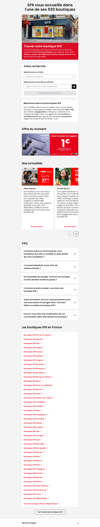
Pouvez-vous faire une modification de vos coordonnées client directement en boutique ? (50, 315)
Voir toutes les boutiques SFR (50, 512)
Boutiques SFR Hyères (33, 423)
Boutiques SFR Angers (33, 347)
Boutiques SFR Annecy (33, 352)
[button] (74, 86)
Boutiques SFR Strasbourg (35, 490)
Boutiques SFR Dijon (32, 410)
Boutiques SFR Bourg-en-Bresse (37, 377)
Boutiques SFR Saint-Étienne (36, 486)
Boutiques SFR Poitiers (33, 473)
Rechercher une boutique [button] (50, 93)
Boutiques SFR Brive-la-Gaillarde (38, 385)
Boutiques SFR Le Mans (33, 427)
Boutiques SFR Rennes (33, 477)
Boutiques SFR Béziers (33, 389)
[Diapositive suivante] (76, 233)
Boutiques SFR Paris (32, 465)
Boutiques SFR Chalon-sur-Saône (38, 398)
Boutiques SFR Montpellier (35, 448)
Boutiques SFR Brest (32, 381)
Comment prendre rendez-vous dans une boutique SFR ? (50, 289)
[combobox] (48, 86)
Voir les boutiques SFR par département (42, 504)
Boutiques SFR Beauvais (34, 364)
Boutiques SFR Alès (32, 343)
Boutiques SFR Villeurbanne (35, 498)
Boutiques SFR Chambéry (34, 402)
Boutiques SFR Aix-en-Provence (37, 335)
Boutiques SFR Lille (31, 431)
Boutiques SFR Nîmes (32, 461)
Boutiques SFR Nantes (33, 452)
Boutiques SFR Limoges (33, 435)
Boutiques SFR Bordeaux (34, 373)
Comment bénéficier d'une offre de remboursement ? (50, 267)
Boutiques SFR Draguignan (35, 414)
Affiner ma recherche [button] (50, 77)
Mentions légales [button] (29, 523)
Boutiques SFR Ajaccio (33, 339)
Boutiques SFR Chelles (33, 406)
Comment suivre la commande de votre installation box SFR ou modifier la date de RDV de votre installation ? (50, 254)
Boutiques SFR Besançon (34, 368)
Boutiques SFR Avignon (33, 360)
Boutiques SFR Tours (32, 494)
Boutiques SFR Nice (32, 456)
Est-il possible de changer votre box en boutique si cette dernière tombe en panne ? (50, 278)
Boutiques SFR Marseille (34, 444)
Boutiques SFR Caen (32, 393)
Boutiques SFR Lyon (32, 440)
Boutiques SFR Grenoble (34, 419)
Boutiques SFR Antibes (33, 356)
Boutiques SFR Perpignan (34, 469)
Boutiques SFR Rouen (32, 481)
